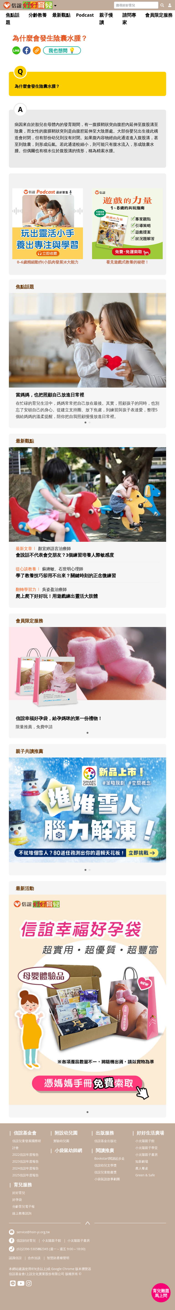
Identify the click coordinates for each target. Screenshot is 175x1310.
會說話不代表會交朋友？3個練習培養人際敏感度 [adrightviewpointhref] (65, 555)
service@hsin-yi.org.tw (33, 1232)
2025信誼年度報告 (25, 1175)
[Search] (136, 5)
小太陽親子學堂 (146, 1147)
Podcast (85, 15)
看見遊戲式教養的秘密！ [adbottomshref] (127, 262)
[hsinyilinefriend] (13, 1284)
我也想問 (62, 50)
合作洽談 (34, 1258)
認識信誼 (15, 1258)
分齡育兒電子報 (23, 1206)
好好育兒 (18, 1192)
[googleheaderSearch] (162, 5)
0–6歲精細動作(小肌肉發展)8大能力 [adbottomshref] (47, 262)
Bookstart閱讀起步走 (109, 1158)
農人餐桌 (141, 1168)
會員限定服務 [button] (158, 15)
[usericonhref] (168, 5)
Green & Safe (145, 1175)
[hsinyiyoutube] (21, 1284)
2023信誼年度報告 (25, 1161)
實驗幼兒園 (61, 1141)
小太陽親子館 (144, 1141)
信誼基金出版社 (105, 1141)
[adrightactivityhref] (87, 999)
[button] (55, 5)
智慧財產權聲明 (58, 1258)
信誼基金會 (25, 1133)
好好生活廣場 (150, 1133)
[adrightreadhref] (87, 809)
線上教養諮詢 (21, 1213)
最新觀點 (61, 15)
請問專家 (129, 18)
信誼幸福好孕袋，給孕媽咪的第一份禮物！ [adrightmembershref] (59, 718)
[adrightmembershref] (87, 668)
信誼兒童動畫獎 (105, 1172)
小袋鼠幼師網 (68, 1150)
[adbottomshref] (47, 223)
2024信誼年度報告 (25, 1168)
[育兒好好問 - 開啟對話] (161, 1292)
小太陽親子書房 (146, 1154)
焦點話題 (12, 18)
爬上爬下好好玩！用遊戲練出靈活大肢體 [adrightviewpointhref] (57, 596)
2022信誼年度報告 (25, 1154)
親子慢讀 (106, 18)
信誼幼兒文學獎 (105, 1165)
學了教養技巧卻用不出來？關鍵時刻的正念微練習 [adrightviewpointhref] (66, 575)
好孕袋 (17, 1199)
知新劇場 (141, 1161)
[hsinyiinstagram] (29, 1284)
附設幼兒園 (66, 1133)
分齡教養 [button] (37, 15)
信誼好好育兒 (26, 1240)
